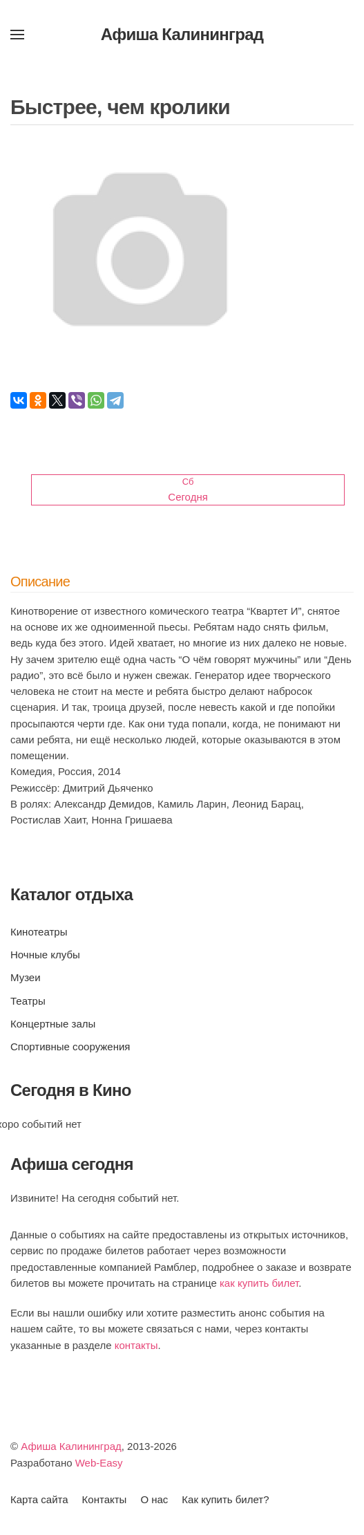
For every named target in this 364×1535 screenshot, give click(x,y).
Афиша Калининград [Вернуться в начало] (182, 34)
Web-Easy (99, 1463)
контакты (136, 1345)
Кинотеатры (38, 932)
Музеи (25, 977)
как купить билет (259, 1283)
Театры (28, 1001)
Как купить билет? (225, 1499)
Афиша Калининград (71, 1446)
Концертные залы (52, 1024)
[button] (17, 34)
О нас (154, 1499)
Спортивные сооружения (70, 1046)
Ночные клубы (45, 954)
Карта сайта (39, 1499)
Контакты (104, 1499)
